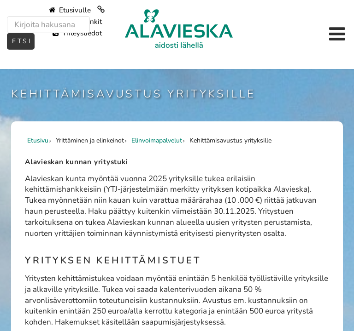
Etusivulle (70, 10)
